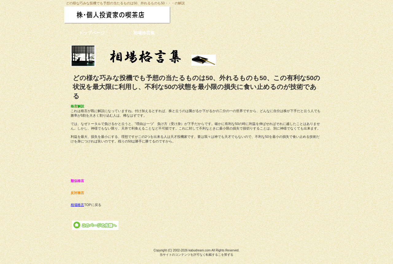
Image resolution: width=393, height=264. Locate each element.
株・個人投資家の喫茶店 (130, 15)
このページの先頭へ (95, 225)
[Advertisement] (196, 161)
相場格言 (77, 205)
